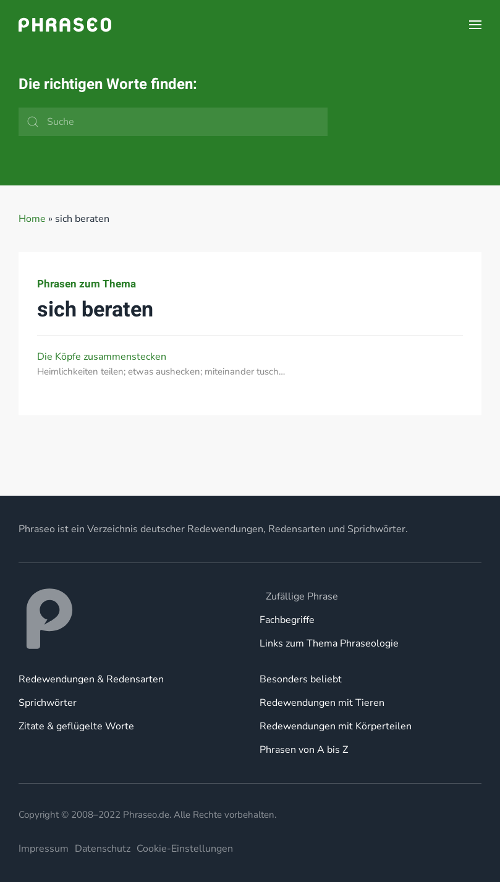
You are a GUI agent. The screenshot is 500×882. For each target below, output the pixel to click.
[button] (475, 24)
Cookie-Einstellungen (185, 848)
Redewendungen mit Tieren (322, 703)
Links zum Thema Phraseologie (329, 643)
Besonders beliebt (301, 679)
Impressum (44, 848)
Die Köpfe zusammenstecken (101, 356)
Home (32, 219)
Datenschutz (102, 848)
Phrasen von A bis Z (304, 750)
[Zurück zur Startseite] (65, 24)
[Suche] (173, 122)
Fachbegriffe (287, 620)
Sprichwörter (48, 703)
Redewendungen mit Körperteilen (336, 726)
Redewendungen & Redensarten (91, 679)
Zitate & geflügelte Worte (76, 726)
